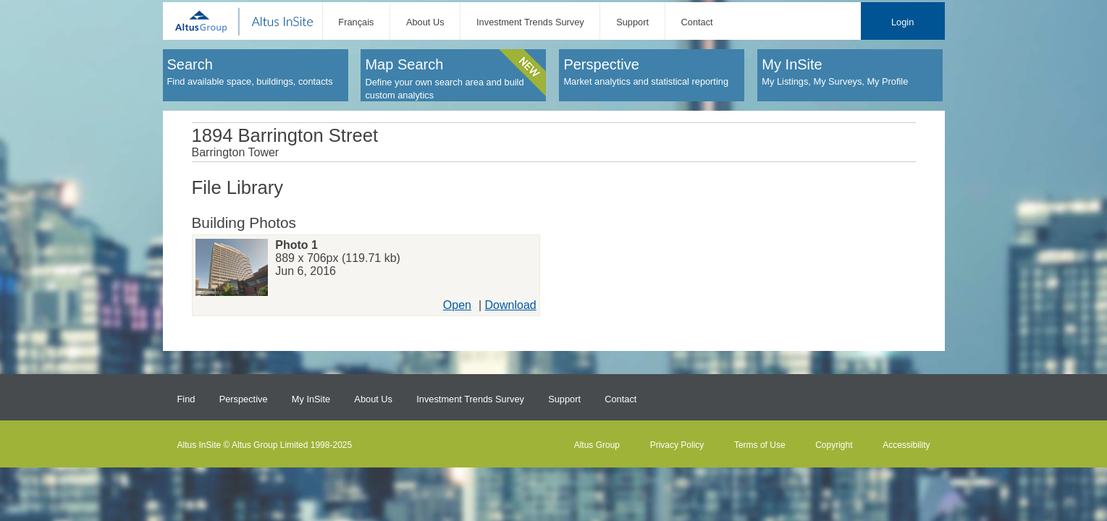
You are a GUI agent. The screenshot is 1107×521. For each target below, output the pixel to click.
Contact (697, 22)
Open (457, 305)
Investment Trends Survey (530, 22)
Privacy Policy (677, 445)
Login (902, 22)
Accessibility (906, 445)
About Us (425, 22)
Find (186, 399)
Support (632, 22)
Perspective (243, 399)
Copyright (833, 445)
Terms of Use (760, 445)
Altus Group (597, 445)
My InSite (311, 399)
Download (510, 305)
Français (356, 22)
